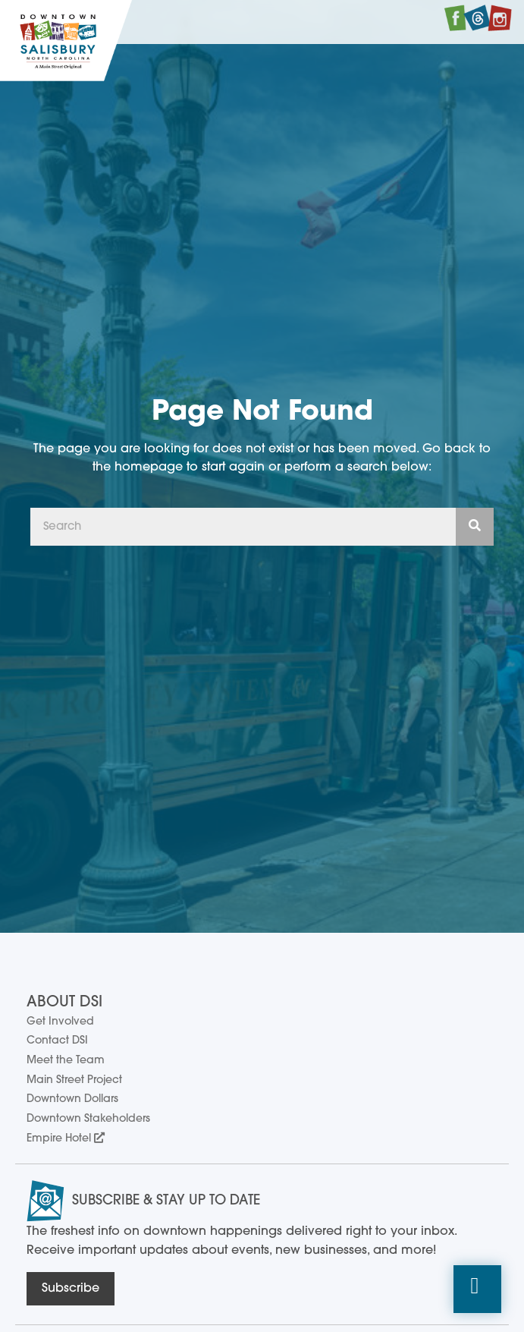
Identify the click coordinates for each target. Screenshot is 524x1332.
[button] (477, 1289)
